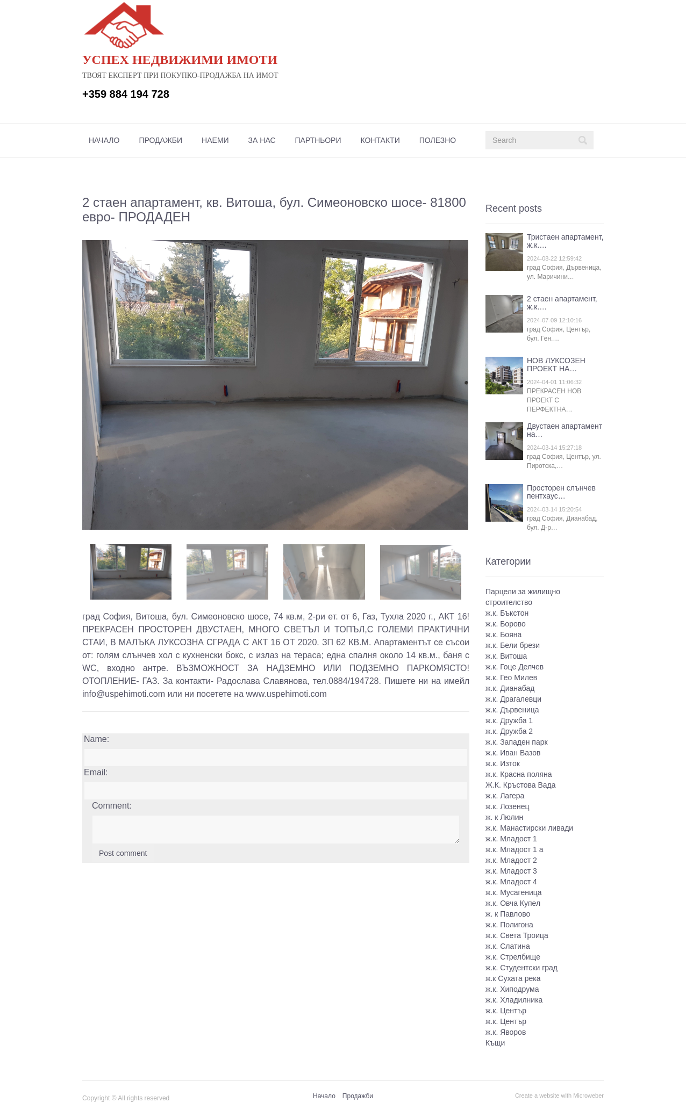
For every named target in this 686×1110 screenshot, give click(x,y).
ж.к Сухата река (512, 978)
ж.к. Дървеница (512, 709)
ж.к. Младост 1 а (514, 849)
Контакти (380, 140)
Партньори (318, 140)
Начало (104, 140)
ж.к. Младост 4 (511, 881)
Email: (96, 772)
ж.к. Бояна (503, 634)
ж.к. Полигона (509, 924)
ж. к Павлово (507, 914)
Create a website (537, 1095)
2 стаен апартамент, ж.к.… (562, 302)
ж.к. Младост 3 (511, 871)
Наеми (215, 140)
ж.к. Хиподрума (512, 989)
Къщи (495, 1043)
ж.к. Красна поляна (518, 774)
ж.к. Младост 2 (511, 860)
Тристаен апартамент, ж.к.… (565, 241)
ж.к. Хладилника (513, 1000)
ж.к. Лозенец (507, 806)
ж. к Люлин (504, 817)
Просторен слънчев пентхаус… (561, 492)
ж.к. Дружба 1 (509, 720)
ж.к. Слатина (507, 946)
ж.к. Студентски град (521, 967)
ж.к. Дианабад (509, 688)
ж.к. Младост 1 (511, 838)
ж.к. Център (505, 1010)
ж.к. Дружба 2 (509, 731)
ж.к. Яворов (505, 1032)
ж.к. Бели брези (512, 645)
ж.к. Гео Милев (511, 677)
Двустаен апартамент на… (564, 430)
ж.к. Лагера (504, 795)
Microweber (588, 1095)
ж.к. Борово (505, 623)
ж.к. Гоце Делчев (514, 666)
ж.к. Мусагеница (513, 892)
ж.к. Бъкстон (506, 613)
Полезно (437, 140)
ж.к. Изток (502, 763)
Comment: (112, 805)
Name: (96, 739)
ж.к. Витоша (506, 656)
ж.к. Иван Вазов (512, 752)
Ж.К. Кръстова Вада (520, 785)
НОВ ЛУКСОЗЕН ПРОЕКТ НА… (556, 364)
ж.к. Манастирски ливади (529, 828)
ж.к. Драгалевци (513, 699)
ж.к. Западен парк (516, 742)
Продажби (160, 140)
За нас (262, 140)
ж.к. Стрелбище (512, 957)
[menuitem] (104, 140)
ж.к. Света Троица (516, 935)
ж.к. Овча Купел (512, 903)
